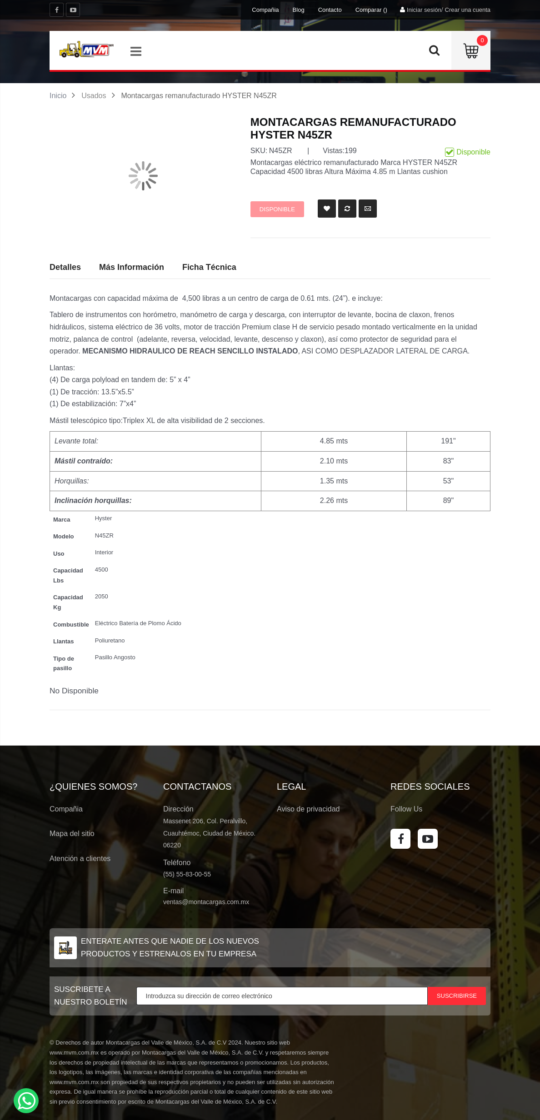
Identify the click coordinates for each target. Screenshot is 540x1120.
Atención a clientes (80, 858)
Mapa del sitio (72, 833)
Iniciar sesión (424, 9)
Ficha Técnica (209, 267)
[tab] (209, 267)
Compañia (265, 9)
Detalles (65, 267)
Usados (93, 96)
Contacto (330, 9)
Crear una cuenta (467, 9)
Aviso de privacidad (308, 809)
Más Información (131, 267)
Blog (299, 9)
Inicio (58, 96)
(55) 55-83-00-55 (187, 874)
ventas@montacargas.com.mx (206, 902)
